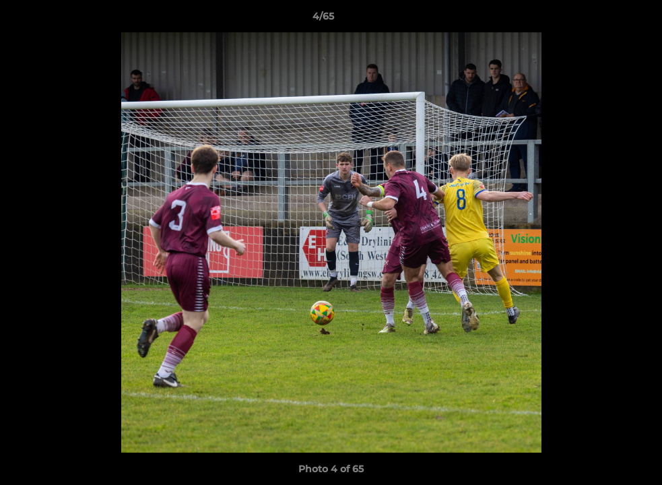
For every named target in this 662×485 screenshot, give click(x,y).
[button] (605, 19)
